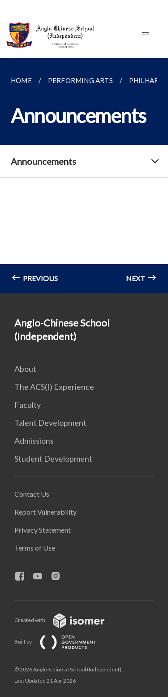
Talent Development (50, 423)
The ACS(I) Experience (54, 387)
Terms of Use (34, 547)
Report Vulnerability (45, 511)
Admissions (34, 441)
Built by (62, 641)
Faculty (27, 405)
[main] (84, 175)
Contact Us (31, 494)
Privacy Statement (42, 529)
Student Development (53, 458)
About (25, 369)
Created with (66, 620)
